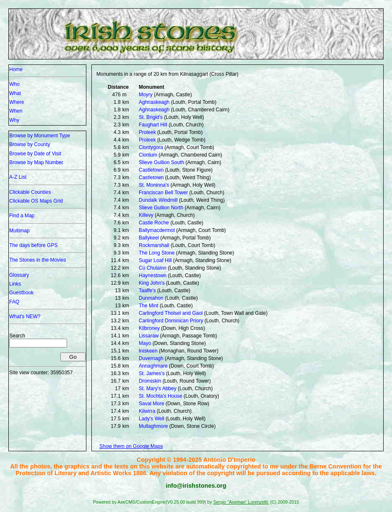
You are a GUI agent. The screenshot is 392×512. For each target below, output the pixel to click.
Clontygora (151, 147)
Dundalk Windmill (158, 200)
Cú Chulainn (152, 268)
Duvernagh (151, 358)
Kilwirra (147, 411)
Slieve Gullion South (161, 162)
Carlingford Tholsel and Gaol (171, 313)
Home (16, 69)
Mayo (145, 343)
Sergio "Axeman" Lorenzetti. (241, 501)
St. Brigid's (151, 117)
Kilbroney (149, 328)
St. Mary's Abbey (158, 388)
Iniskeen (148, 351)
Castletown (151, 170)
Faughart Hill (153, 125)
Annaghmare (153, 366)
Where (16, 102)
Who (14, 84)
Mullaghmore (153, 426)
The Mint (148, 306)
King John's (152, 283)
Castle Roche (154, 223)
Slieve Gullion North (161, 208)
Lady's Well (151, 419)
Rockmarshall (154, 245)
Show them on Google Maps (131, 446)
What (15, 93)
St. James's (152, 373)
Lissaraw (148, 336)
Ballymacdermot (157, 230)
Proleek (147, 132)
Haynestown (152, 275)
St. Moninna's (154, 185)
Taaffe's (147, 290)
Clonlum (148, 155)
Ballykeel (149, 238)
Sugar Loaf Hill (155, 260)
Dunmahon (151, 298)
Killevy (146, 215)
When (15, 111)
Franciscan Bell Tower (163, 193)
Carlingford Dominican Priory (171, 321)
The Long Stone (156, 253)
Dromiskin (150, 381)
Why (14, 120)
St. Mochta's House (160, 396)
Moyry (146, 95)
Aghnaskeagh (154, 102)
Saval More (151, 404)
